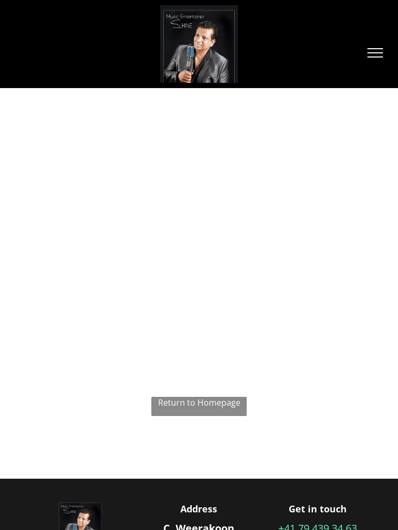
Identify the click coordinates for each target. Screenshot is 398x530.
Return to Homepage (199, 402)
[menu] (375, 52)
